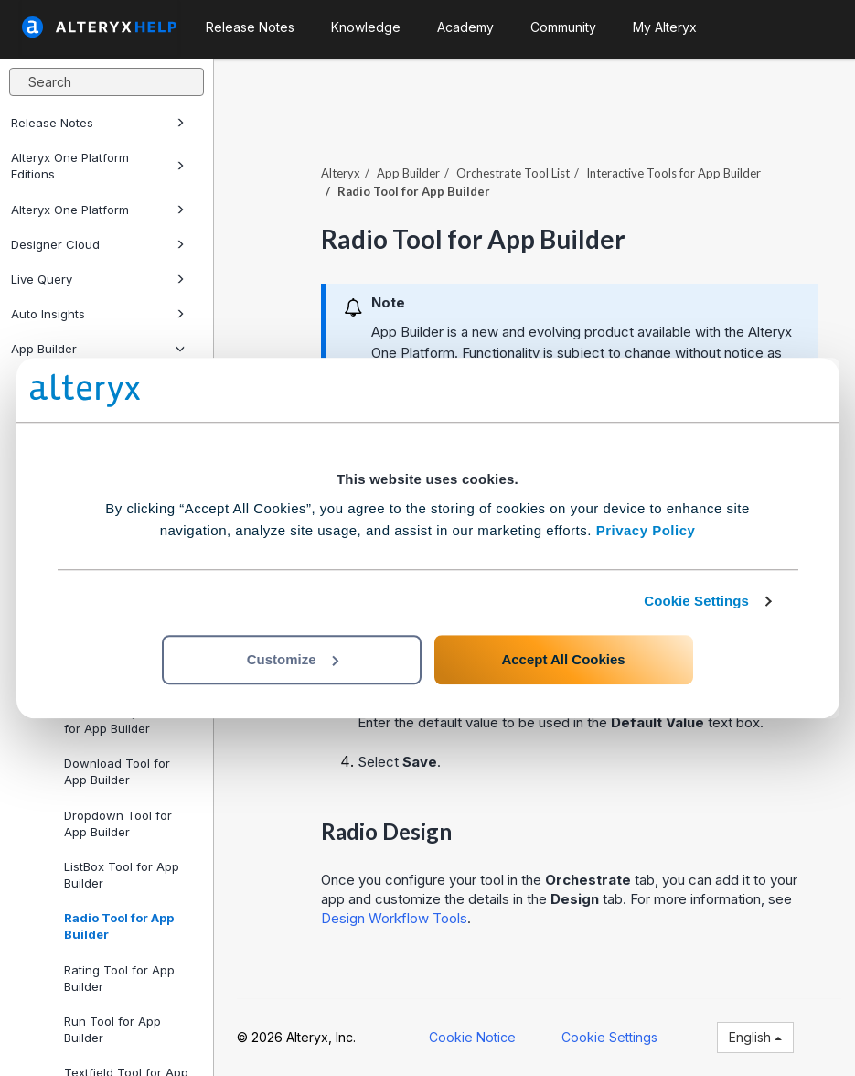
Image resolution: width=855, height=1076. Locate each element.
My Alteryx (665, 27)
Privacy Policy (646, 530)
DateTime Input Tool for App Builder (121, 720)
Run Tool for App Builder (112, 1029)
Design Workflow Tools (394, 918)
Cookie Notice (472, 1037)
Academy (465, 27)
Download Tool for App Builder (117, 771)
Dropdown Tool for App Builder (118, 823)
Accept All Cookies (563, 659)
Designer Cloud (98, 244)
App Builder (98, 348)
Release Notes (98, 122)
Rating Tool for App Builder (119, 978)
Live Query (98, 279)
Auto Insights (98, 314)
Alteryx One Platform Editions (98, 165)
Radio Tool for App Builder (119, 926)
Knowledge (366, 27)
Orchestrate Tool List (513, 173)
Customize (292, 659)
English (755, 1037)
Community (563, 27)
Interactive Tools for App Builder (673, 173)
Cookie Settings (696, 600)
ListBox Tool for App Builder (121, 874)
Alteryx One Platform (98, 209)
